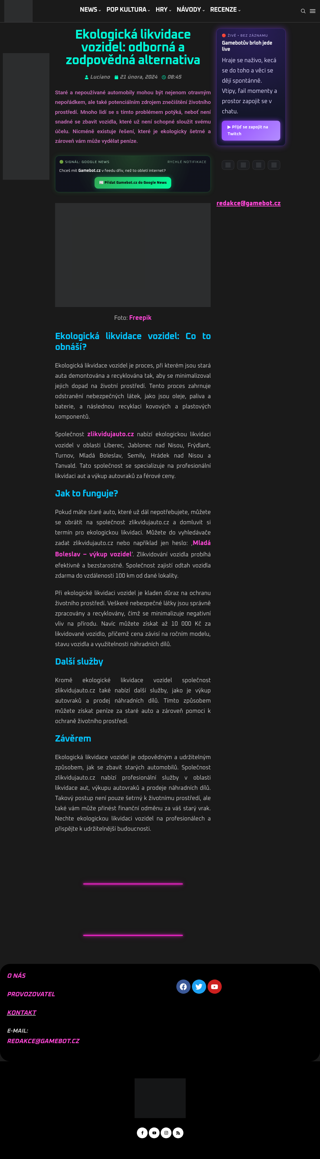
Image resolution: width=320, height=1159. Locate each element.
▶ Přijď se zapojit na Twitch (247, 130)
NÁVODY (189, 10)
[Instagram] (258, 165)
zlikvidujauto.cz (110, 434)
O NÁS (16, 976)
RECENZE (223, 10)
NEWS (88, 10)
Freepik (140, 318)
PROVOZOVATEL (31, 994)
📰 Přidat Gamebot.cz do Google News (133, 183)
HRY (162, 10)
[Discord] (228, 165)
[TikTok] (274, 165)
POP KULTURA (126, 10)
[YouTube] (243, 165)
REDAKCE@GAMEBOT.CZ (43, 1041)
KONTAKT (21, 1013)
